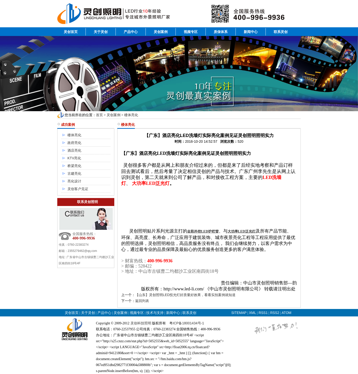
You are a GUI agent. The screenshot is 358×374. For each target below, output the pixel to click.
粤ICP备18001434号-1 (186, 323)
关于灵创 (101, 32)
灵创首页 (71, 32)
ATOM (286, 313)
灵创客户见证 (77, 189)
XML (252, 313)
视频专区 (191, 32)
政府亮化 (74, 143)
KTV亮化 (74, 158)
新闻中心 (251, 32)
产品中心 (131, 32)
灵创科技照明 (140, 323)
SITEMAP (238, 313)
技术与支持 (155, 313)
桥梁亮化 (74, 166)
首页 (99, 115)
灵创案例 (161, 32)
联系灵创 (281, 32)
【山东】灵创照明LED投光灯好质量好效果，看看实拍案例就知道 (185, 295)
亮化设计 (74, 181)
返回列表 (142, 301)
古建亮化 (74, 173)
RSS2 (274, 313)
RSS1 (263, 313)
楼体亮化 (131, 115)
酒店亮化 (74, 150)
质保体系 (221, 32)
